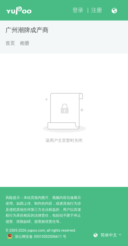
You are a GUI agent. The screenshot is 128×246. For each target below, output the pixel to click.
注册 (96, 10)
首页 (10, 43)
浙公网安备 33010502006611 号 (37, 237)
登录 (77, 10)
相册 (24, 43)
